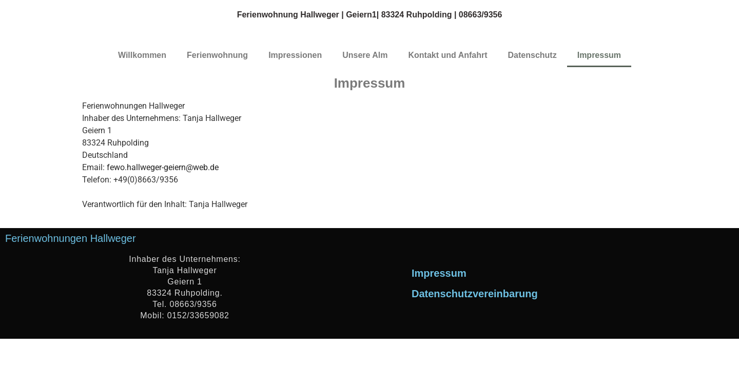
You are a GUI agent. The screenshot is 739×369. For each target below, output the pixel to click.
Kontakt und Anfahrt (448, 55)
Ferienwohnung (217, 55)
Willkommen (142, 55)
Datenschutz (532, 55)
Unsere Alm (364, 55)
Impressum (599, 55)
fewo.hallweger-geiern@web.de (163, 167)
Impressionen (295, 55)
